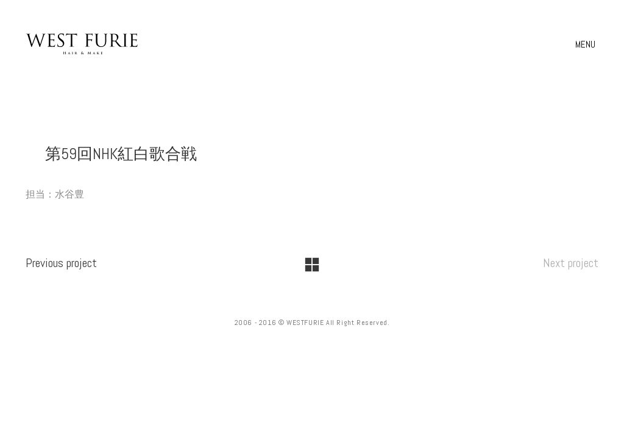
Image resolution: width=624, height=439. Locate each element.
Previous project (61, 263)
